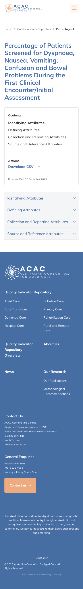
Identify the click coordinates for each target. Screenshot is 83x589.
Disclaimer (42, 557)
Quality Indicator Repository (34, 29)
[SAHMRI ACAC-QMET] (23, 8)
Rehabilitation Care (57, 317)
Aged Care (12, 301)
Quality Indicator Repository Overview (18, 349)
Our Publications (55, 381)
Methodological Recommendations (56, 391)
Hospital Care (14, 326)
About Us (51, 344)
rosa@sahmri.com (14, 463)
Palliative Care (53, 301)
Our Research (54, 371)
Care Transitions (15, 309)
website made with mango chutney (41, 574)
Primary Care (52, 309)
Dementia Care (15, 317)
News (9, 371)
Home (8, 29)
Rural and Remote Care (56, 328)
